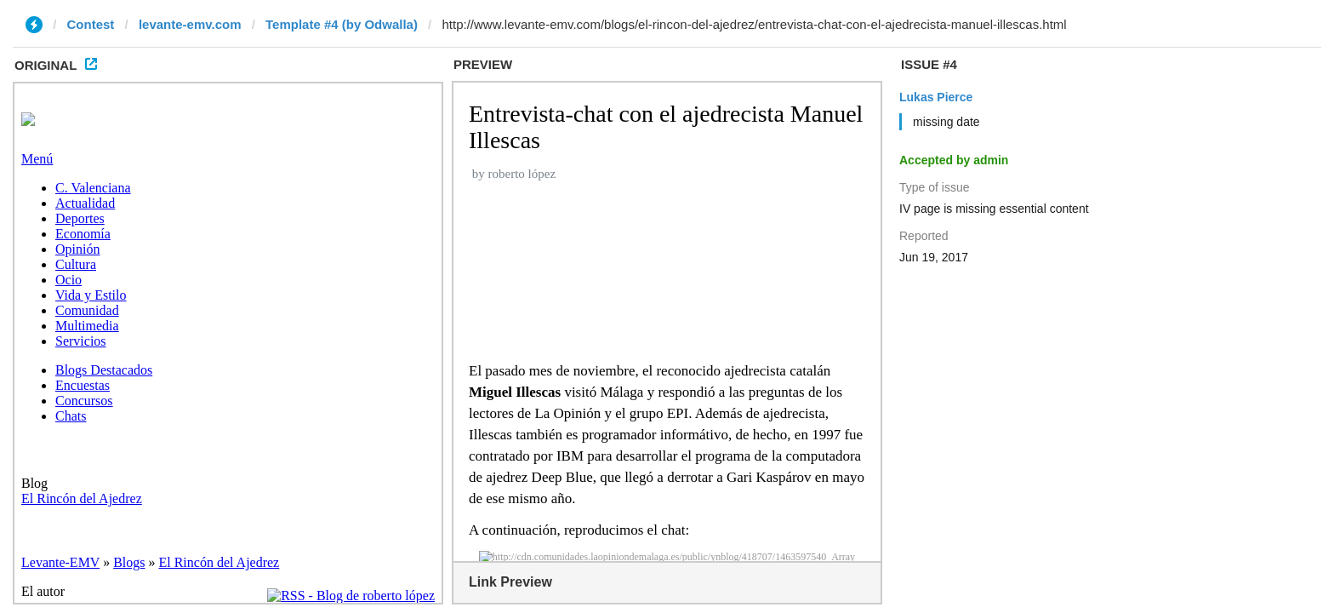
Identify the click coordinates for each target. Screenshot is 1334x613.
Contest (91, 24)
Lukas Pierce (935, 97)
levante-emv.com (190, 24)
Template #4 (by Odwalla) (341, 24)
